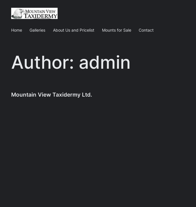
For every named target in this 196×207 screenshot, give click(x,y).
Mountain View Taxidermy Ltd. (51, 94)
